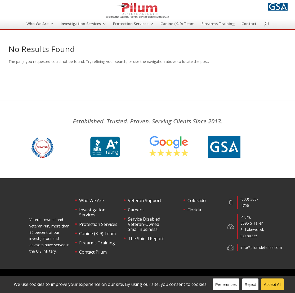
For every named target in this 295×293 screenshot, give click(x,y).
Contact (249, 24)
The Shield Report (146, 238)
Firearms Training (218, 24)
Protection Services (130, 24)
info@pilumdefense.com (261, 247)
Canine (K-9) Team (177, 24)
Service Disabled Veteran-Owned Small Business (144, 224)
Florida (194, 210)
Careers (136, 210)
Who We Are (37, 24)
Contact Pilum (93, 252)
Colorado (196, 200)
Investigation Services (81, 24)
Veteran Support (144, 200)
